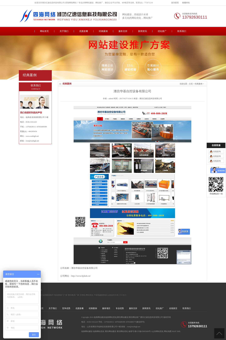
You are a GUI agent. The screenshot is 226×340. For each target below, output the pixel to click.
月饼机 (82, 295)
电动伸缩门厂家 (60, 295)
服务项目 (106, 308)
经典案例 (103, 31)
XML (179, 331)
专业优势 (120, 308)
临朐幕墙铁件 (48, 295)
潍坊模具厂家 (73, 295)
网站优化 (89, 295)
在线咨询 (217, 131)
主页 (191, 84)
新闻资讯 (142, 31)
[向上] (219, 333)
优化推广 (162, 31)
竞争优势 (66, 308)
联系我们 (181, 31)
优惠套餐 (83, 31)
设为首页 (175, 3)
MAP (174, 331)
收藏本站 (186, 3)
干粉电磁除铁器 (100, 295)
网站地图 (168, 331)
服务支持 (122, 31)
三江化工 (123, 295)
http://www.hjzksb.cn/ (81, 276)
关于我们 (64, 31)
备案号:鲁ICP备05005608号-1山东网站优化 (146, 331)
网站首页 (44, 31)
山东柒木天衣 (113, 295)
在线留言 (173, 308)
